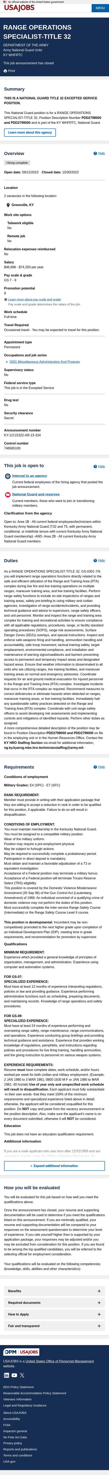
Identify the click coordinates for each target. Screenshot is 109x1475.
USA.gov (9, 1461)
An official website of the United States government (36, 2)
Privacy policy (12, 1443)
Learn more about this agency (30, 132)
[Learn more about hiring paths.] (99, 466)
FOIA (6, 1425)
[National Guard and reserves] (54, 499)
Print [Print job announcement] (9, 71)
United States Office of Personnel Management (59, 1361)
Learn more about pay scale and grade (34, 299)
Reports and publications (20, 1449)
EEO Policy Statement (18, 1387)
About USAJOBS (14, 1412)
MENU (100, 8)
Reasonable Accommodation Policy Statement (34, 1393)
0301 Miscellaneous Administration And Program (45, 361)
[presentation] (55, 205)
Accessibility (11, 1419)
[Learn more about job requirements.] (99, 767)
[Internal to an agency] (54, 480)
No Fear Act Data (15, 1437)
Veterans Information (17, 1399)
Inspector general (15, 1431)
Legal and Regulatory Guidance (24, 1405)
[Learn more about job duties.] (99, 560)
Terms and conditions (17, 1455)
